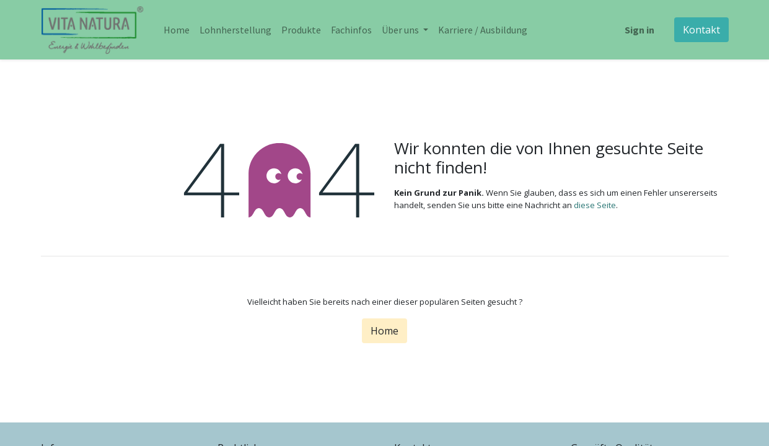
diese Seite (595, 205)
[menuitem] (177, 29)
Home (384, 331)
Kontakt (701, 30)
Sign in (639, 30)
